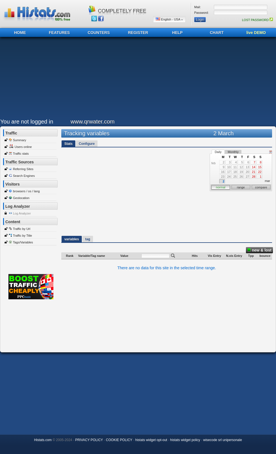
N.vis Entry (234, 255)
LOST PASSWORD (257, 20)
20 (247, 172)
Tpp (251, 255)
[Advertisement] (120, 79)
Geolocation (21, 198)
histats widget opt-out (151, 440)
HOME (20, 32)
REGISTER (138, 32)
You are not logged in (26, 121)
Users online (23, 147)
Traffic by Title (22, 235)
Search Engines (24, 175)
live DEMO (256, 32)
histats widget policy (185, 440)
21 (253, 172)
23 (222, 176)
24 (228, 176)
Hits (195, 255)
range (241, 187)
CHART (217, 32)
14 (253, 167)
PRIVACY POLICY (89, 440)
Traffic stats (21, 153)
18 (235, 172)
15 (259, 167)
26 (241, 176)
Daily (218, 152)
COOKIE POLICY (119, 440)
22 (259, 172)
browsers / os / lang (26, 191)
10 (228, 167)
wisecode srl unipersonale (222, 440)
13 (247, 167)
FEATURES (59, 32)
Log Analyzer (22, 213)
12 (241, 167)
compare (261, 187)
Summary (19, 140)
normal (220, 187)
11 (235, 167)
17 (228, 172)
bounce (264, 255)
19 (241, 172)
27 (247, 176)
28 (253, 176)
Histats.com (43, 440)
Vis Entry (214, 255)
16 (222, 172)
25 (235, 176)
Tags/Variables (23, 242)
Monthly (233, 152)
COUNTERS (99, 32)
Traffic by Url (21, 229)
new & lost (259, 250)
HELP (177, 32)
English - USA (169, 19)
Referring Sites (23, 169)
